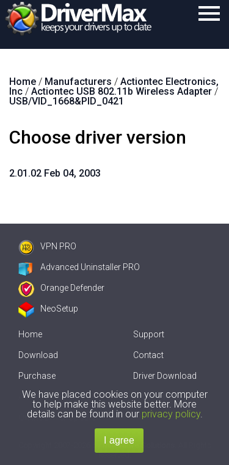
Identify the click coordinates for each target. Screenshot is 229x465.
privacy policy (171, 414)
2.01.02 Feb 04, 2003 (55, 173)
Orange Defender (61, 288)
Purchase (37, 376)
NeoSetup (48, 308)
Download (38, 355)
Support (148, 334)
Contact (148, 355)
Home (30, 334)
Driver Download (165, 376)
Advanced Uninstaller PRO (79, 267)
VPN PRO (47, 246)
